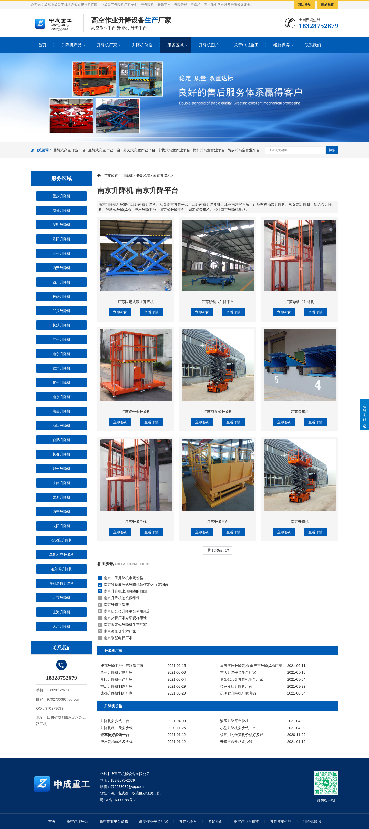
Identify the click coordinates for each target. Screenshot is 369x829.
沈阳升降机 (61, 526)
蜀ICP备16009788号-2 (118, 800)
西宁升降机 (61, 512)
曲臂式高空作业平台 (69, 150)
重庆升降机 (61, 196)
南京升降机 (61, 397)
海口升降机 (61, 425)
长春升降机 (61, 454)
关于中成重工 (246, 45)
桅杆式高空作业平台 (209, 150)
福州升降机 (61, 368)
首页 (42, 45)
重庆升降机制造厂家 (116, 686)
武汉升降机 (61, 311)
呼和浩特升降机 (61, 583)
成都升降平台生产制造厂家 (122, 666)
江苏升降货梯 (136, 522)
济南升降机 (61, 483)
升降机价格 (142, 45)
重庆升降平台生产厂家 (238, 672)
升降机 (127, 175)
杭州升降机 (61, 382)
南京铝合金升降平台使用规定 (124, 611)
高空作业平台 (77, 821)
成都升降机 (61, 210)
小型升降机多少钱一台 (238, 728)
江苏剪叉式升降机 (217, 412)
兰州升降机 (61, 253)
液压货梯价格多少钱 (116, 742)
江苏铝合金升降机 (135, 412)
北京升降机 (61, 598)
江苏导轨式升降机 (299, 302)
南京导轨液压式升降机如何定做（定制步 (133, 585)
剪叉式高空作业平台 (139, 150)
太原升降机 (61, 497)
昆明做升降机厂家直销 (238, 693)
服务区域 (175, 45)
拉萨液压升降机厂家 (236, 686)
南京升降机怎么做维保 (119, 598)
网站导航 (304, 5)
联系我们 (313, 45)
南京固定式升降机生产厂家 (122, 625)
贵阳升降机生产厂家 (116, 679)
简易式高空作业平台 (244, 150)
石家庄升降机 (61, 540)
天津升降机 (61, 626)
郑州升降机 (61, 469)
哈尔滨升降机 (61, 569)
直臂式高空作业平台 (104, 150)
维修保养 (281, 45)
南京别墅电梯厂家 (115, 638)
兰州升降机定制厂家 (116, 672)
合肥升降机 (61, 440)
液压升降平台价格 (234, 721)
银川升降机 (61, 282)
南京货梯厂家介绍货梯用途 (122, 618)
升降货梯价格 (281, 821)
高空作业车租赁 (246, 821)
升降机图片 (209, 45)
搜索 (332, 150)
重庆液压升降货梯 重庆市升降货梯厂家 (251, 666)
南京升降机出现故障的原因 (122, 591)
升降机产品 (71, 45)
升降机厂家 (107, 45)
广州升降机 (61, 339)
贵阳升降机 (61, 239)
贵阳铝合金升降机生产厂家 (241, 679)
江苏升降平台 (218, 522)
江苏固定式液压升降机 (136, 302)
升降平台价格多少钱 (236, 742)
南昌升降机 (61, 411)
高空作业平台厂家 (153, 821)
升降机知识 (312, 821)
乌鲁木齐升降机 (61, 555)
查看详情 (151, 312)
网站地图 (327, 5)
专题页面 (215, 821)
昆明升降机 (61, 225)
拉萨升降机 (61, 296)
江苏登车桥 (300, 412)
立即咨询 (120, 312)
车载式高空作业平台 (174, 150)
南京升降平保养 (113, 605)
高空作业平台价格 (113, 821)
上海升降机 (61, 612)
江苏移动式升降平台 (218, 302)
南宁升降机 (61, 354)
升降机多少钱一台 (114, 721)
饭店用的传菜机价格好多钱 (241, 735)
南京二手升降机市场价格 (120, 578)
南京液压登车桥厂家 (117, 631)
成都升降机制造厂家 (116, 693)
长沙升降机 (61, 325)
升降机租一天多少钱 (116, 728)
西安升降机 (61, 268)
